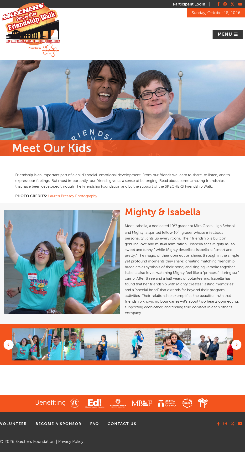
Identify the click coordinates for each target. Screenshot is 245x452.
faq (94, 424)
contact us (122, 424)
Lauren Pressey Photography (72, 196)
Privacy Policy (70, 441)
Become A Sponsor (59, 424)
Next (236, 345)
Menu (226, 34)
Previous (9, 345)
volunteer (13, 424)
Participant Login (189, 4)
